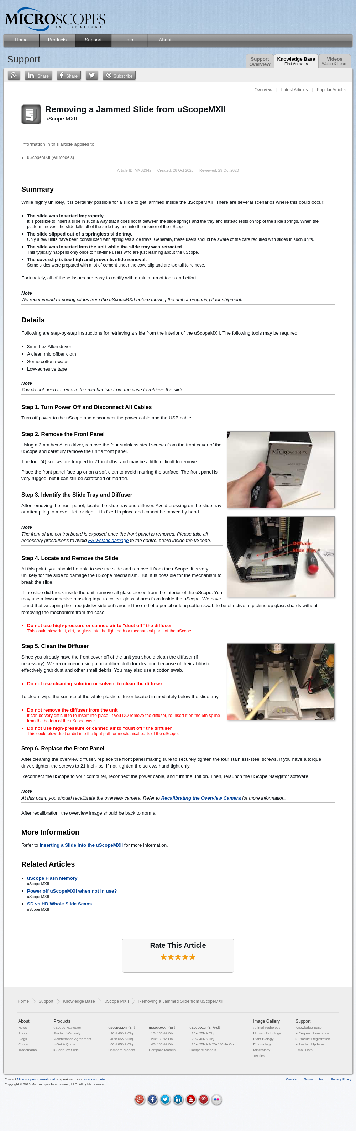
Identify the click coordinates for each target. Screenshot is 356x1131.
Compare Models (121, 1050)
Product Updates (311, 1044)
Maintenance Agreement (72, 1039)
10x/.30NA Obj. (162, 1033)
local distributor (95, 1079)
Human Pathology (267, 1033)
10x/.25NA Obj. (203, 1033)
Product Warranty (66, 1033)
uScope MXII (116, 1001)
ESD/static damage (108, 540)
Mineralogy (261, 1050)
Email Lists (303, 1050)
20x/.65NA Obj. (162, 1039)
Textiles (259, 1056)
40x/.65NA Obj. (122, 1039)
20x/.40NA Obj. (122, 1033)
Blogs (22, 1039)
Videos (334, 61)
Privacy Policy (341, 1079)
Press (22, 1033)
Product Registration (314, 1039)
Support (45, 1001)
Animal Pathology (266, 1027)
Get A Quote (65, 1044)
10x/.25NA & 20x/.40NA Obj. (213, 1044)
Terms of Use (313, 1079)
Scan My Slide (67, 1050)
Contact (24, 1044)
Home (23, 1001)
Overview (263, 89)
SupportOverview (259, 61)
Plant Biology (263, 1039)
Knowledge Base (296, 61)
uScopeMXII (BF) (121, 1027)
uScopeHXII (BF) (162, 1027)
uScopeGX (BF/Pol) (204, 1027)
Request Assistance (313, 1033)
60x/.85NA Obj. (122, 1044)
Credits (291, 1079)
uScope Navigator (67, 1027)
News (22, 1027)
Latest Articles (294, 89)
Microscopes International (36, 1079)
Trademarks (27, 1050)
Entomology (262, 1044)
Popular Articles (331, 89)
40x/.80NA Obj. (162, 1044)
